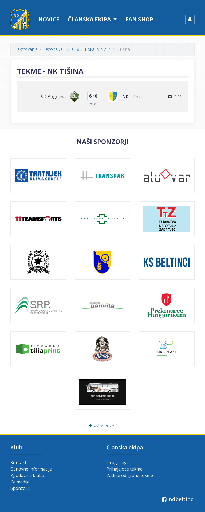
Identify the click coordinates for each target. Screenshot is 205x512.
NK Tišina (132, 97)
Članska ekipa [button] (90, 19)
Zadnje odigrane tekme (130, 475)
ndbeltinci (178, 499)
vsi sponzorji (103, 426)
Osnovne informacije (31, 469)
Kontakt (18, 462)
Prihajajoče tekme (125, 469)
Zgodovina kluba (27, 475)
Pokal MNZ (96, 49)
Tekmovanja (26, 49)
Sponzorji (20, 488)
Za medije (20, 482)
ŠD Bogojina (53, 97)
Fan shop (139, 19)
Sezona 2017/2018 (61, 49)
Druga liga (117, 462)
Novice (48, 19)
